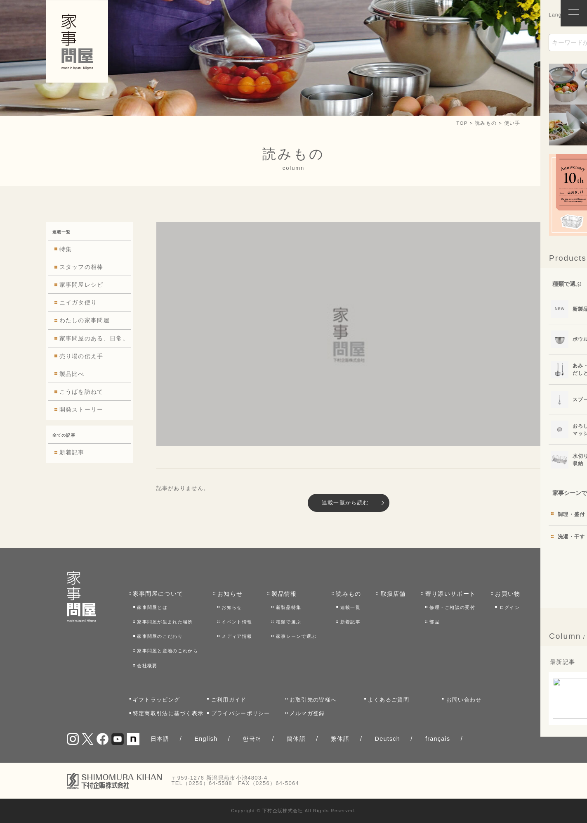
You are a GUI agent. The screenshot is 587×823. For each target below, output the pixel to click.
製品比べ (72, 374)
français (437, 738)
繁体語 (340, 738)
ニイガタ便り (78, 302)
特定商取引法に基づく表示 (168, 713)
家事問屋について (158, 593)
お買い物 (507, 593)
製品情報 (284, 593)
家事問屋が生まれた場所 (165, 621)
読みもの (348, 593)
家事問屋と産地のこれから (167, 650)
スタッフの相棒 (81, 267)
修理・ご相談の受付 (452, 607)
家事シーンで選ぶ (296, 636)
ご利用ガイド (229, 700)
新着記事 (72, 452)
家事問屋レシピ (81, 284)
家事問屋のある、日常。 (94, 338)
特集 (65, 249)
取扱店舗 (393, 593)
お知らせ (230, 593)
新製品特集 (289, 607)
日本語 (160, 738)
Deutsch (388, 738)
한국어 (252, 738)
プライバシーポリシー (240, 713)
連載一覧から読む (345, 503)
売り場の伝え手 (81, 356)
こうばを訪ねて (81, 391)
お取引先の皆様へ (313, 700)
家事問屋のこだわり (160, 636)
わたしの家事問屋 (84, 320)
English (205, 738)
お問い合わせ (464, 700)
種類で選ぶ (289, 621)
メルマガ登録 (307, 713)
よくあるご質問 (388, 700)
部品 (434, 621)
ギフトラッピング (156, 700)
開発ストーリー (81, 409)
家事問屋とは (152, 607)
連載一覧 (350, 607)
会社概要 (147, 665)
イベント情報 (237, 621)
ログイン (510, 607)
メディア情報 (237, 636)
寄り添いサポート (450, 593)
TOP (462, 123)
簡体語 (296, 738)
